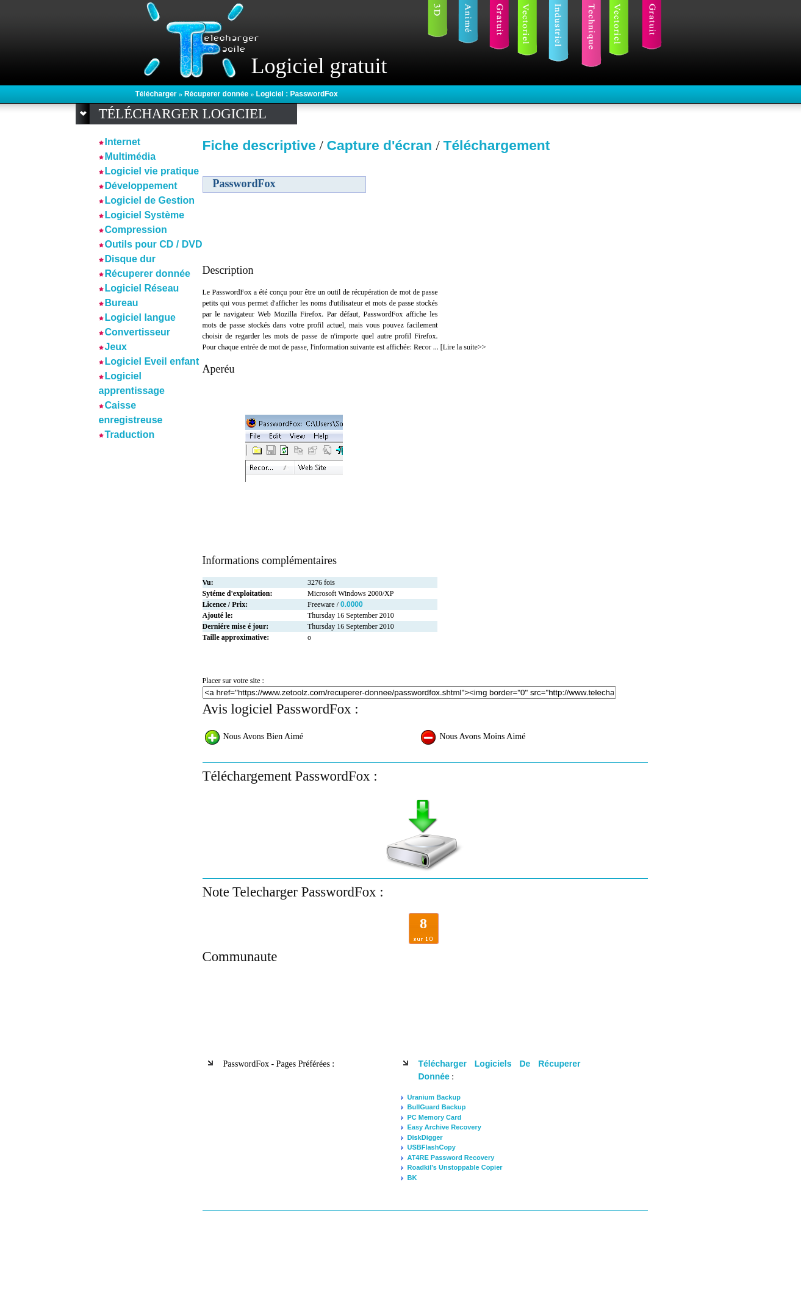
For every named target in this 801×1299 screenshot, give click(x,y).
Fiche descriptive (259, 145)
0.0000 (351, 604)
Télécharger (157, 94)
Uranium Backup (434, 1097)
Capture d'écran (381, 145)
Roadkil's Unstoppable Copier (455, 1167)
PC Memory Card (435, 1117)
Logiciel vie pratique (152, 171)
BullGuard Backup (437, 1107)
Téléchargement (497, 145)
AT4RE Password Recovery (451, 1157)
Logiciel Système (145, 215)
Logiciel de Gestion (150, 200)
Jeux (116, 347)
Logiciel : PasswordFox (297, 94)
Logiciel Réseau (142, 288)
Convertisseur (138, 332)
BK (412, 1177)
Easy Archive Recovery (444, 1127)
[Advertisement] (542, 243)
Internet (123, 142)
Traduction (130, 434)
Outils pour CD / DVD (154, 244)
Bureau (121, 303)
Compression (136, 229)
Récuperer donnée (217, 94)
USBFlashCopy (432, 1147)
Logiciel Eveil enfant (152, 361)
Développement (141, 186)
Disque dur (130, 259)
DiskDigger (425, 1137)
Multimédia (130, 156)
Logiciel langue (140, 317)
